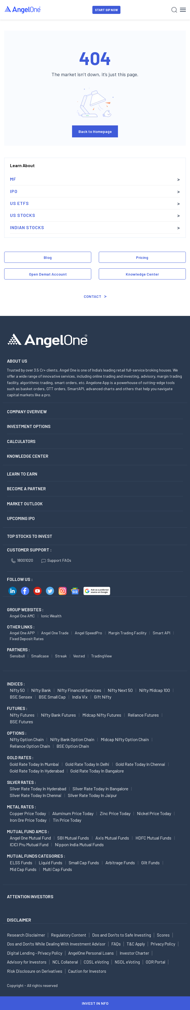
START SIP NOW (106, 10)
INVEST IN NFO (95, 1003)
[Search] (174, 10)
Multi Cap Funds (57, 869)
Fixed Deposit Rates (27, 638)
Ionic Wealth (51, 615)
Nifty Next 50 (120, 690)
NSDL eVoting (127, 961)
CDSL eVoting (96, 961)
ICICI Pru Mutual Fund (29, 844)
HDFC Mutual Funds (153, 837)
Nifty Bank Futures (58, 714)
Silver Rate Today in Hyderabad (38, 788)
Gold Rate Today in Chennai (140, 764)
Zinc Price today (115, 813)
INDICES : (16, 683)
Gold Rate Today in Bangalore (97, 770)
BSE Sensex (21, 696)
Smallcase (40, 655)
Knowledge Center (142, 274)
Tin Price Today (67, 820)
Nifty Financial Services (79, 690)
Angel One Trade (54, 632)
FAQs (116, 943)
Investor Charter (134, 952)
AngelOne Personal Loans (91, 952)
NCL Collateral (65, 961)
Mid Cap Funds (23, 869)
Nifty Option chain (27, 739)
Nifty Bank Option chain (72, 739)
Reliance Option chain (30, 746)
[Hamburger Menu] (183, 10)
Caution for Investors (87, 971)
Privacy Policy (163, 943)
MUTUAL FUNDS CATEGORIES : (36, 855)
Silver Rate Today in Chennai (35, 795)
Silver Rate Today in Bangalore (100, 788)
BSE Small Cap (52, 696)
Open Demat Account (48, 274)
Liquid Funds (50, 862)
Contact (92, 296)
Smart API (161, 632)
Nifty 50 (17, 690)
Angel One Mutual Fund (30, 837)
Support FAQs (56, 560)
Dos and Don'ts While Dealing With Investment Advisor (56, 943)
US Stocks (22, 215)
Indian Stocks (27, 227)
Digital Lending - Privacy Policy (34, 952)
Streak (61, 655)
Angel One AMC (22, 615)
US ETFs (19, 203)
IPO (14, 191)
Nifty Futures (22, 714)
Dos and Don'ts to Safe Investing (121, 934)
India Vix (80, 696)
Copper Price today (28, 813)
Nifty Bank (41, 690)
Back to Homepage (95, 131)
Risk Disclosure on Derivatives (34, 971)
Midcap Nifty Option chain (125, 739)
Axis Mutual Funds (112, 837)
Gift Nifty (102, 696)
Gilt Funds (150, 862)
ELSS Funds (21, 862)
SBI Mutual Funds (73, 837)
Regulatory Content (68, 934)
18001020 (22, 560)
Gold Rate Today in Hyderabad (37, 770)
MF (13, 179)
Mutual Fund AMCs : (28, 831)
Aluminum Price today (72, 813)
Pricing (142, 257)
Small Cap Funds (84, 862)
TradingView (101, 655)
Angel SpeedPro (88, 632)
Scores (163, 934)
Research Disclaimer (26, 934)
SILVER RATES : (21, 782)
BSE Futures (21, 721)
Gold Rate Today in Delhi (87, 764)
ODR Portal (155, 961)
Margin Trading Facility (127, 632)
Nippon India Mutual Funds (79, 844)
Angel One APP (22, 632)
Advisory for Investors (26, 961)
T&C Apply (136, 943)
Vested (79, 655)
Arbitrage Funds (120, 862)
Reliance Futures (143, 714)
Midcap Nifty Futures (101, 714)
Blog (48, 257)
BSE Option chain (72, 746)
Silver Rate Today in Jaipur (92, 795)
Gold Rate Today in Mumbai (34, 764)
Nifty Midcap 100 (154, 690)
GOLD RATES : (20, 757)
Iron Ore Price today (28, 820)
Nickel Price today (154, 813)
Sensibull (17, 655)
